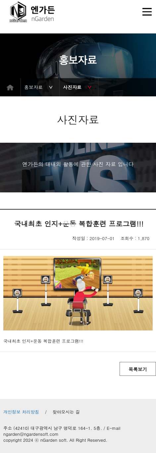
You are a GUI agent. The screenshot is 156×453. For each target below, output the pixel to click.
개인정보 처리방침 (21, 412)
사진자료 (72, 87)
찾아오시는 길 (66, 412)
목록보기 (138, 369)
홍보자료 (33, 87)
